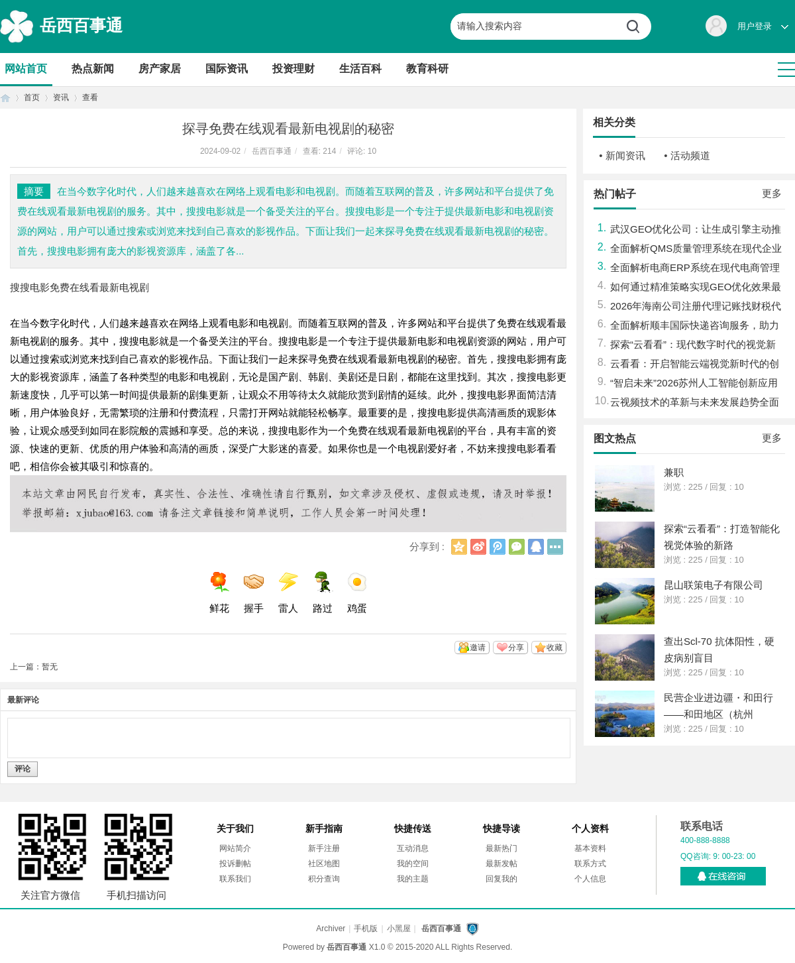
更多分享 (555, 547)
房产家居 (159, 68)
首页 (5, 97)
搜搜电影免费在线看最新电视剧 (79, 287)
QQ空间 (459, 547)
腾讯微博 (497, 547)
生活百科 (360, 68)
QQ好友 (536, 547)
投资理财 (293, 68)
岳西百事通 (81, 25)
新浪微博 (478, 547)
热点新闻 (93, 68)
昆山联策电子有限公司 (713, 585)
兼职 (674, 472)
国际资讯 (226, 68)
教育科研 (427, 68)
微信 (517, 547)
